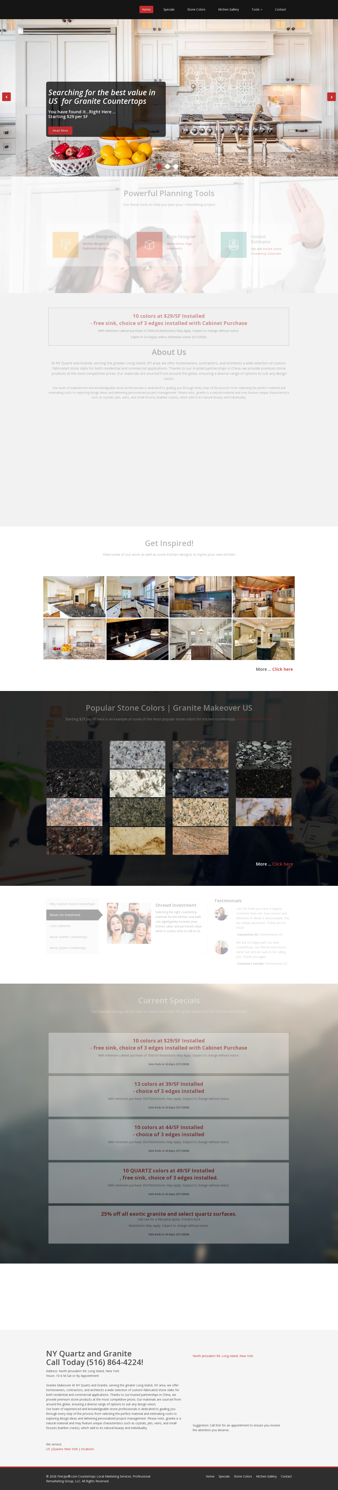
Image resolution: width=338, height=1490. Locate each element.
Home (146, 9)
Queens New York (65, 1449)
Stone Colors (196, 9)
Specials (169, 9)
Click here (282, 669)
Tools (257, 9)
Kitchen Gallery (228, 9)
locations (87, 1449)
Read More (60, 130)
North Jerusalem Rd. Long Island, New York (223, 1356)
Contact (280, 9)
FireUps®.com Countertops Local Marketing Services (94, 1476)
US (48, 1449)
